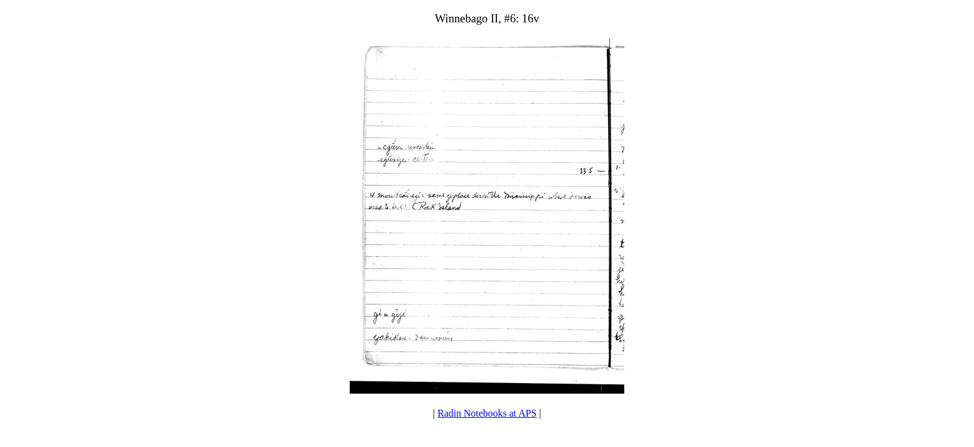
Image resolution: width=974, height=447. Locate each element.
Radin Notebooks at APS (487, 413)
